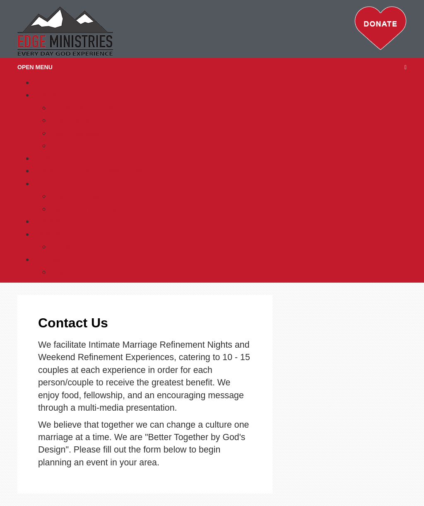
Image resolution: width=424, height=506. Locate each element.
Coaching (52, 158)
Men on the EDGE (86, 209)
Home (46, 82)
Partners (67, 145)
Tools (44, 184)
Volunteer (69, 247)
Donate (48, 234)
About (45, 95)
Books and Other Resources (89, 171)
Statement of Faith (87, 108)
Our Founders (78, 120)
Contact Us (56, 259)
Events (47, 221)
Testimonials (75, 133)
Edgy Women (77, 196)
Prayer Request (81, 272)
